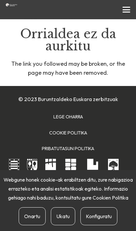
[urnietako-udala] (93, 168)
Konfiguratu (99, 216)
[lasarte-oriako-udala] (71, 167)
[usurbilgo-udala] (113, 167)
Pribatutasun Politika (68, 148)
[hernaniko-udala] (50, 168)
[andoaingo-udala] (14, 168)
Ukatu (63, 216)
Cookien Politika (110, 197)
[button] (126, 9)
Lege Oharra (68, 117)
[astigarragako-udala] (32, 169)
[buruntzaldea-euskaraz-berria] (11, 4)
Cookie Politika (68, 133)
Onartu (32, 216)
